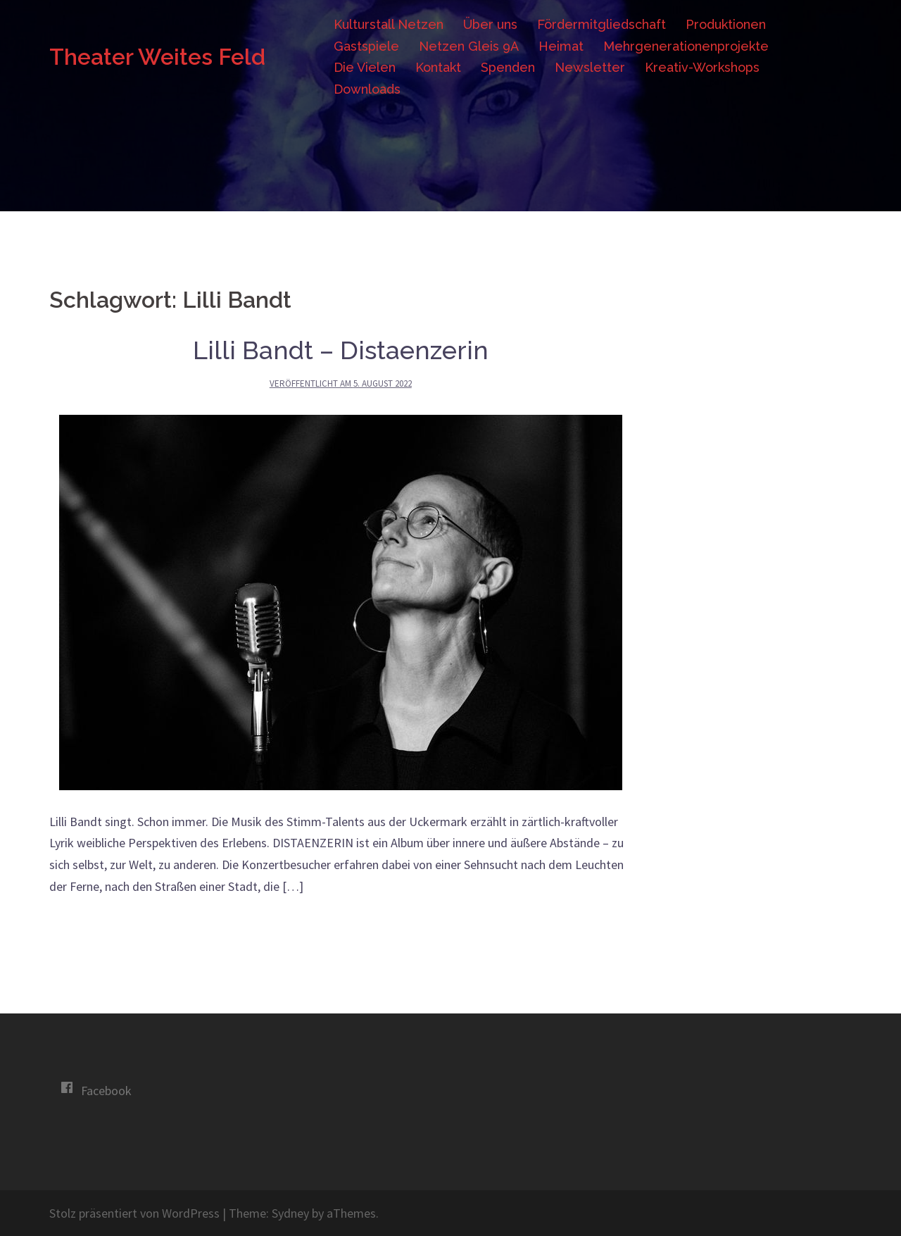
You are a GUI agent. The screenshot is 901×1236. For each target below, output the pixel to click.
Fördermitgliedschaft (601, 24)
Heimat (561, 46)
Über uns (490, 24)
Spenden (508, 67)
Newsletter (590, 67)
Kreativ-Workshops (702, 67)
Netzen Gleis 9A (469, 46)
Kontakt (438, 67)
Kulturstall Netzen (388, 24)
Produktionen (726, 24)
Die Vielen (365, 67)
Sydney (290, 1213)
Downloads (367, 89)
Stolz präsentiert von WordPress (134, 1213)
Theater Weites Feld (157, 57)
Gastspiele (366, 46)
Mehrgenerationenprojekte (686, 46)
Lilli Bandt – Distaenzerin (341, 350)
